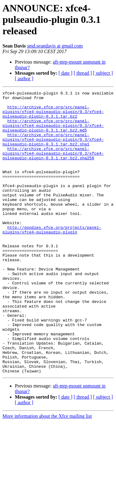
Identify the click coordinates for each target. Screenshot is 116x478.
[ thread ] (83, 73)
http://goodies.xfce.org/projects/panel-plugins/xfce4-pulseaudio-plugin (51, 257)
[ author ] (24, 78)
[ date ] (65, 73)
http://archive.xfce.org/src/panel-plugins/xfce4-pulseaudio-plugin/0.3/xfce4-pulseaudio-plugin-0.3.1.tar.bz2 (53, 116)
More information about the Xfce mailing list (47, 472)
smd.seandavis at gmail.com (55, 45)
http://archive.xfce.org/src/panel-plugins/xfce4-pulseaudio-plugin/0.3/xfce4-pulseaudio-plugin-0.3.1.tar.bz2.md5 (53, 132)
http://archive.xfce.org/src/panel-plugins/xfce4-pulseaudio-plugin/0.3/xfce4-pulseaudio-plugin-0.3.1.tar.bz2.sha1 (53, 149)
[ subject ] (103, 73)
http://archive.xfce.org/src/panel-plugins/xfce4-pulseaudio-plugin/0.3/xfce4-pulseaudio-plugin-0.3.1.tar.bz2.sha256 (53, 166)
